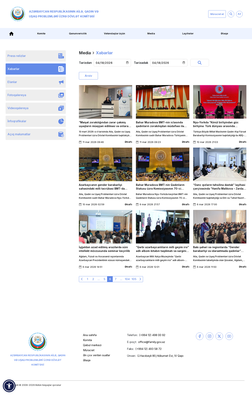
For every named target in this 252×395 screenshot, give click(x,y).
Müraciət (88, 350)
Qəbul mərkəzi (92, 345)
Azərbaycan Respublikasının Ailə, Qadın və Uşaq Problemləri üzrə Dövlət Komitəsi (54, 14)
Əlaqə (224, 33)
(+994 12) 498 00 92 (152, 335)
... (99, 279)
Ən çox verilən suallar (96, 355)
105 (134, 279)
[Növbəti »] (140, 279)
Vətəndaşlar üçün (114, 33)
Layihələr (187, 33)
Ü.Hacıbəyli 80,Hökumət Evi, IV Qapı (160, 355)
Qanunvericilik (78, 33)
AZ (239, 13)
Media (151, 33)
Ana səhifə (90, 335)
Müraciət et (217, 14)
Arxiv (88, 75)
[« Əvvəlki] (82, 279)
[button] (9, 385)
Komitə (41, 33)
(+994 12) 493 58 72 (148, 349)
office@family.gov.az (151, 342)
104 (127, 279)
